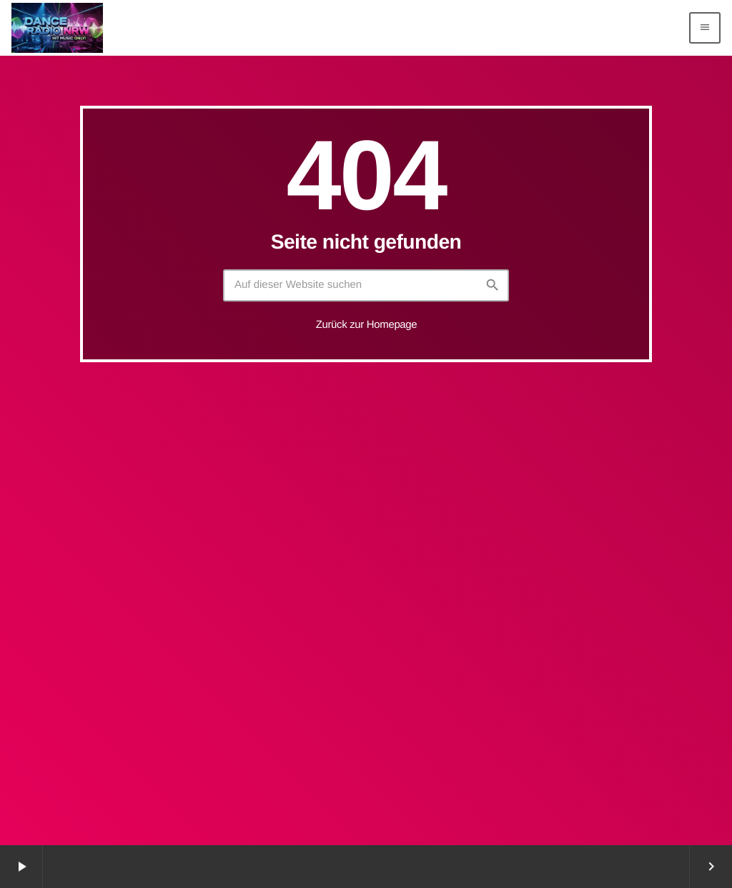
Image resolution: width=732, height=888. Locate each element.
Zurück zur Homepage (366, 325)
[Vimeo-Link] (57, 28)
